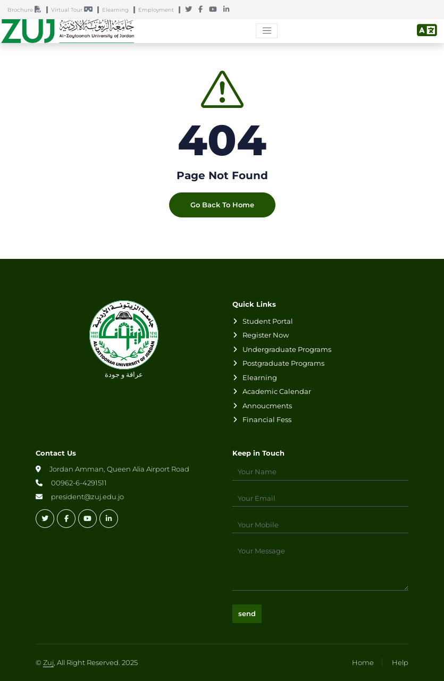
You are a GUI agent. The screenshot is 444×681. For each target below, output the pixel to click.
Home (363, 662)
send (247, 613)
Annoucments (267, 405)
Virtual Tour (74, 9)
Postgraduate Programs (283, 363)
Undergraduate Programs (286, 349)
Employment (158, 9)
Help (400, 662)
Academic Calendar (276, 391)
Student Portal (267, 321)
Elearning (117, 9)
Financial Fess (266, 419)
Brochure (26, 9)
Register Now (265, 335)
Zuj (48, 662)
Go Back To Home (222, 204)
